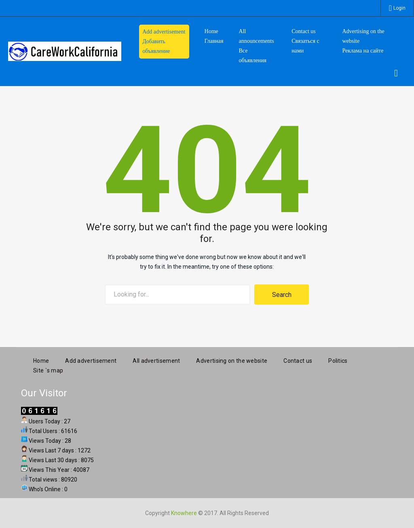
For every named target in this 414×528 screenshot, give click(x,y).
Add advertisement (90, 359)
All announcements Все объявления (256, 45)
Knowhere (184, 511)
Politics (337, 359)
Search (281, 295)
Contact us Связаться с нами (305, 41)
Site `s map (48, 369)
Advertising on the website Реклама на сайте (363, 41)
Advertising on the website (231, 359)
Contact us (297, 359)
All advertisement (156, 359)
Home (41, 359)
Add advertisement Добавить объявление (163, 41)
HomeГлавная (214, 36)
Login (399, 8)
